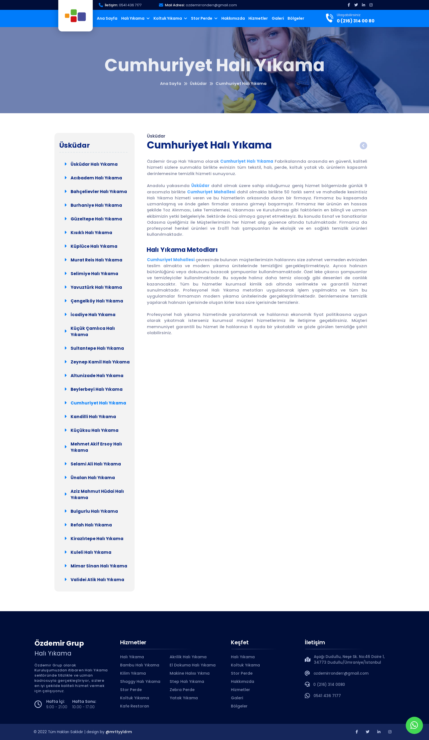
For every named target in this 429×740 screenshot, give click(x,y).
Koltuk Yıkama (170, 18)
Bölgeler (296, 18)
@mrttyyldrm (119, 732)
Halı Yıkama (135, 18)
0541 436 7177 (130, 5)
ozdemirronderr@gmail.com (211, 5)
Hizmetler (258, 18)
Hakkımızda (233, 18)
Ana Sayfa (107, 18)
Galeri (278, 18)
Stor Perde (204, 18)
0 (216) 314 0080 (329, 684)
